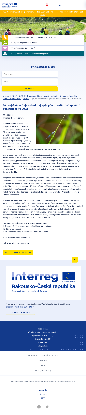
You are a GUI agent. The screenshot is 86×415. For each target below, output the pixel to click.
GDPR (43, 398)
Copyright (43, 394)
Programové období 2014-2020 (43, 355)
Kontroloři (42, 342)
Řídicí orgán (43, 329)
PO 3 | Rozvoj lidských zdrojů (23, 48)
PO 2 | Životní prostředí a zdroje (24, 43)
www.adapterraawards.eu (18, 243)
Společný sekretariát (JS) (42, 335)
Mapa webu (43, 390)
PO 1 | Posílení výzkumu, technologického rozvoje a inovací (35, 37)
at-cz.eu (6, 96)
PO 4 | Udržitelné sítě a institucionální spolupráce (31, 54)
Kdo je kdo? (42, 345)
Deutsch (47, 5)
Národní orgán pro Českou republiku (43, 332)
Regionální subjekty (42, 339)
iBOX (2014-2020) (43, 370)
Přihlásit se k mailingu (20, 312)
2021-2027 (46, 12)
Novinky (43, 360)
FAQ (43, 365)
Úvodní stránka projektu (22, 252)
